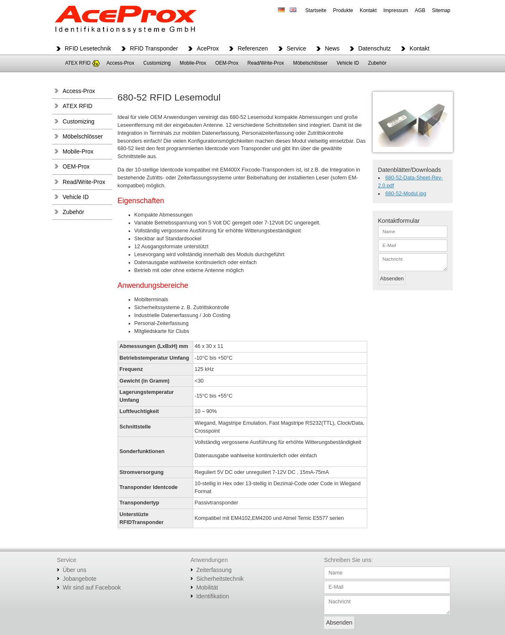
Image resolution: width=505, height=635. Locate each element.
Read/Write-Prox (265, 63)
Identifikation (212, 596)
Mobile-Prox (192, 63)
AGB (420, 10)
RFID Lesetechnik (88, 48)
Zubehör (377, 63)
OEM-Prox (227, 63)
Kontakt (368, 10)
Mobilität (207, 587)
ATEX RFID (78, 63)
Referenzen (252, 48)
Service (296, 48)
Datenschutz (374, 48)
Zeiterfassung (214, 570)
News (332, 48)
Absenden (392, 279)
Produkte (343, 10)
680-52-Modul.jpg (405, 194)
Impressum (396, 10)
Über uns (74, 570)
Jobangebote (79, 578)
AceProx (208, 48)
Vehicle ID (348, 63)
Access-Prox (120, 63)
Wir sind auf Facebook (92, 587)
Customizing (156, 63)
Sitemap (441, 10)
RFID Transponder (154, 48)
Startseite (315, 10)
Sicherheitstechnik (220, 578)
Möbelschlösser (310, 63)
